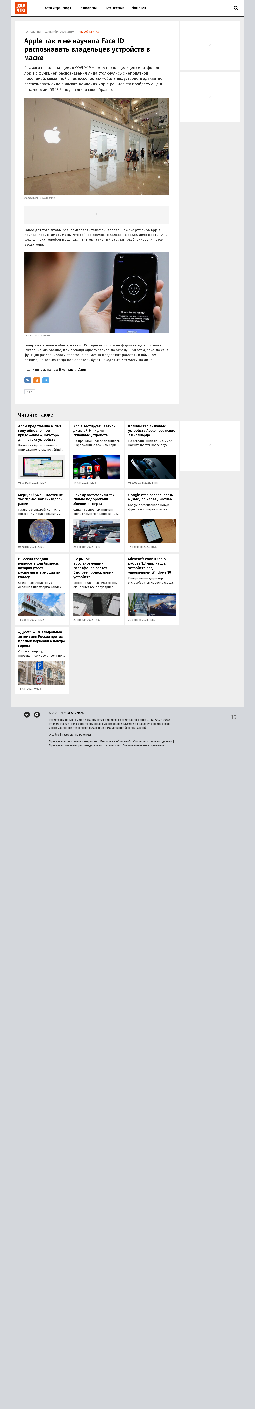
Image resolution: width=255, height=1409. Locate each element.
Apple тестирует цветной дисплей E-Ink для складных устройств (94, 430)
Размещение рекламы (76, 734)
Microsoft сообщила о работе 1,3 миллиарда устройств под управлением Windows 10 (149, 566)
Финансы (139, 8)
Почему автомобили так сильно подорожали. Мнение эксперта (93, 499)
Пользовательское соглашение (143, 745)
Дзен (82, 370)
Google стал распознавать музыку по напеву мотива (150, 497)
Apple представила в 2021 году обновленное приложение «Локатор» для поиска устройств (39, 433)
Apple (29, 391)
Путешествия (114, 8)
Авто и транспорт (58, 8)
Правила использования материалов (73, 741)
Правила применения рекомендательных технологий (84, 745)
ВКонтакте (67, 370)
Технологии (88, 8)
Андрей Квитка (89, 31)
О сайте (54, 734)
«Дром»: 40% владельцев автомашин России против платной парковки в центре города (41, 639)
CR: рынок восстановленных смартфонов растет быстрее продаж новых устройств (93, 568)
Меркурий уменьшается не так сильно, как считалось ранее (40, 499)
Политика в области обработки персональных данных (136, 741)
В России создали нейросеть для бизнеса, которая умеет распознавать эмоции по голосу (39, 568)
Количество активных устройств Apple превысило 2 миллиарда (151, 430)
